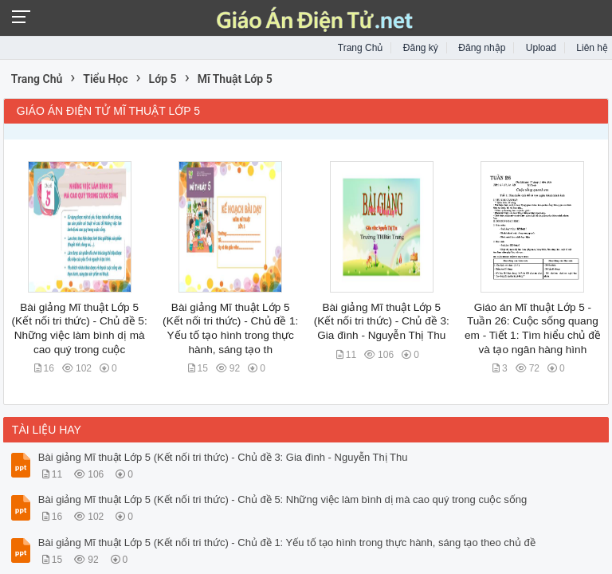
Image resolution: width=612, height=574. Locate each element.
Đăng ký (420, 47)
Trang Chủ (360, 47)
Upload (541, 47)
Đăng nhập (481, 47)
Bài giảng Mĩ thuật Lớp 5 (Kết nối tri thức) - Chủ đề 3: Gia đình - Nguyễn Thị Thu (381, 321)
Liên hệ (592, 47)
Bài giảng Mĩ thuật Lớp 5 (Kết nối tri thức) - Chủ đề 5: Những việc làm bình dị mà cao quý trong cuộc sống (282, 499)
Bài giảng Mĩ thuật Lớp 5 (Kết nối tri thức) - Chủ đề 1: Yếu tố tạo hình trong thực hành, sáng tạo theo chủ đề (287, 542)
